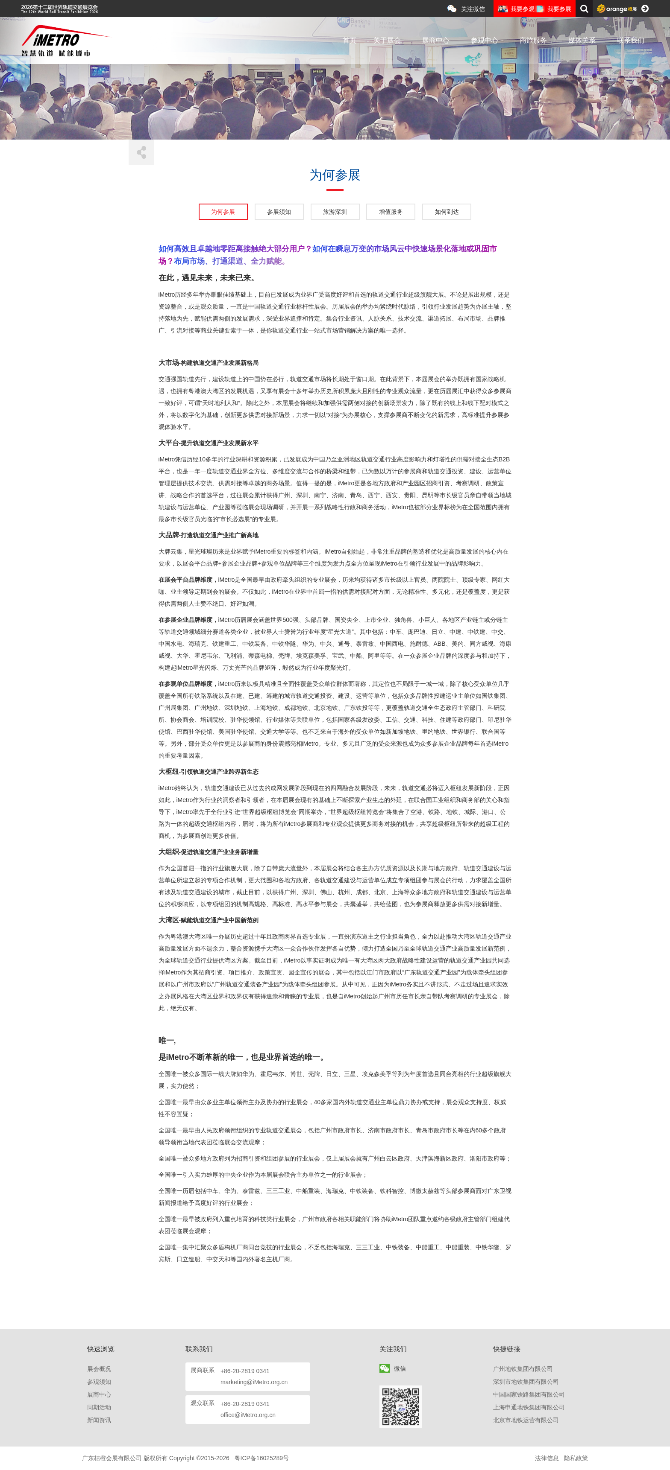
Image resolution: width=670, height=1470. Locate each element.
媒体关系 (582, 40)
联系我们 (630, 40)
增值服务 (391, 211)
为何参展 (223, 211)
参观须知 (99, 1381)
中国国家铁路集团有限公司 (529, 1394)
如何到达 (447, 211)
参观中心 (484, 40)
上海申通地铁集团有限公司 (529, 1407)
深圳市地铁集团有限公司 (526, 1381)
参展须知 (279, 211)
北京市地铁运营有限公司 (526, 1420)
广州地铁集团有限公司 (523, 1368)
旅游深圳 (335, 211)
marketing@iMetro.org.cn (254, 1382)
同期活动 (99, 1407)
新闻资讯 (99, 1420)
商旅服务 (533, 40)
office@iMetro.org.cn (248, 1415)
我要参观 (523, 9)
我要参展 (559, 9)
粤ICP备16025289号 (262, 1458)
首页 (349, 40)
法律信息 (547, 1458)
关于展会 (387, 40)
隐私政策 (576, 1458)
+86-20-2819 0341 (245, 1371)
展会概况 (99, 1368)
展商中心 (436, 40)
